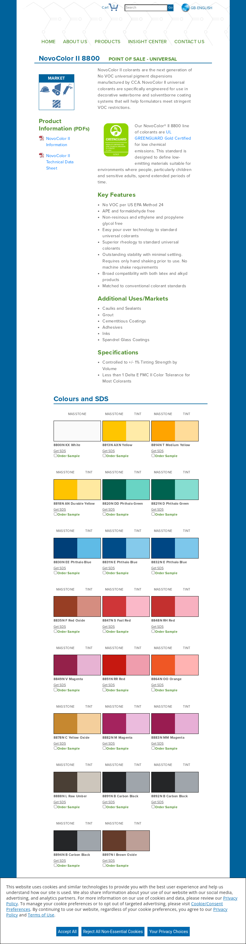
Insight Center (147, 42)
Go (170, 7)
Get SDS (60, 451)
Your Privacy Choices (168, 931)
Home (48, 42)
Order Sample (68, 456)
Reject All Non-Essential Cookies (113, 931)
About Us (75, 42)
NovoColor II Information (58, 141)
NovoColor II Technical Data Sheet (60, 162)
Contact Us (189, 42)
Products (107, 42)
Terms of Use (41, 915)
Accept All (67, 931)
